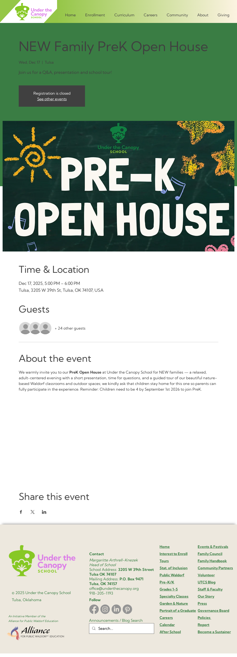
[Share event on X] (32, 512)
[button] (95, 13)
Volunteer (206, 575)
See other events (52, 99)
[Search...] (121, 628)
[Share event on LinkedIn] (44, 512)
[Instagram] (105, 609)
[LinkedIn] (116, 609)
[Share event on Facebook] (21, 512)
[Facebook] (94, 609)
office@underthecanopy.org (114, 588)
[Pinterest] (127, 609)
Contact (96, 553)
